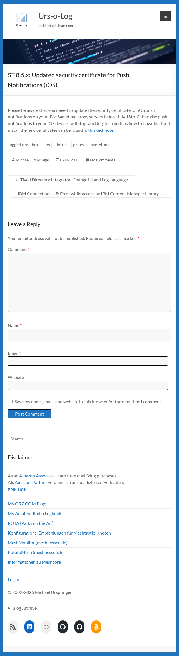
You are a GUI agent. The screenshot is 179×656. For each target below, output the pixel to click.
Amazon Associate (36, 475)
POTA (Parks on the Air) (30, 523)
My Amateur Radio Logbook (34, 513)
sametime (100, 144)
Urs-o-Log (55, 16)
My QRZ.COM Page (27, 503)
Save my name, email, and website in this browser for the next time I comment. (88, 401)
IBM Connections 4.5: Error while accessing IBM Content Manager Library (91, 193)
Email (14, 353)
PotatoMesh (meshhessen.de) (36, 552)
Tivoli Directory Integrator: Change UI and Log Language (71, 179)
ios (47, 144)
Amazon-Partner (31, 482)
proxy (78, 144)
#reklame (17, 489)
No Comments (102, 160)
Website (16, 377)
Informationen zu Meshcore (34, 561)
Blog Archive (25, 608)
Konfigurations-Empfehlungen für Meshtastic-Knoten (59, 532)
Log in (13, 579)
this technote (100, 130)
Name (15, 325)
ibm (34, 144)
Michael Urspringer (32, 160)
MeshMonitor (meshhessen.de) (38, 542)
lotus (61, 144)
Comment (18, 249)
